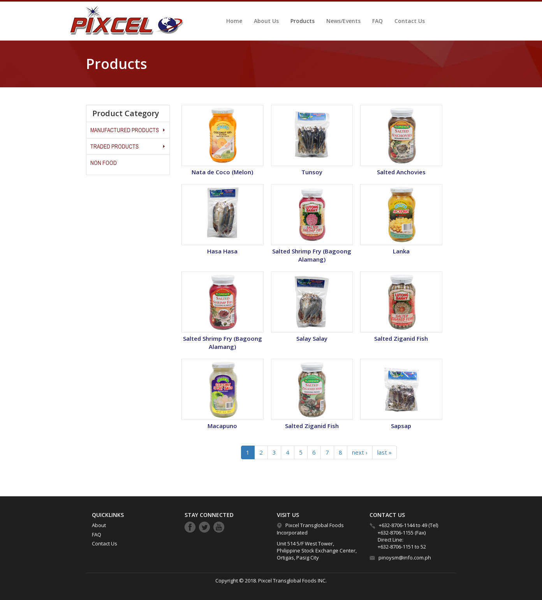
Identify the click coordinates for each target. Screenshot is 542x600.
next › (360, 452)
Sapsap (401, 426)
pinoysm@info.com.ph (404, 557)
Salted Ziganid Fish (401, 338)
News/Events (343, 21)
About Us (266, 21)
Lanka (401, 251)
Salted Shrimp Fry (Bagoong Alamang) (311, 255)
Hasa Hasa (222, 251)
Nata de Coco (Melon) (222, 172)
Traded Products (114, 146)
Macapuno (222, 426)
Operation (163, 130)
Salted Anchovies (401, 172)
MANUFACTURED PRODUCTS (124, 130)
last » (384, 452)
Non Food (103, 162)
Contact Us (409, 21)
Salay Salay (311, 338)
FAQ (377, 21)
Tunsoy (311, 172)
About (99, 525)
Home (234, 21)
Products (302, 21)
